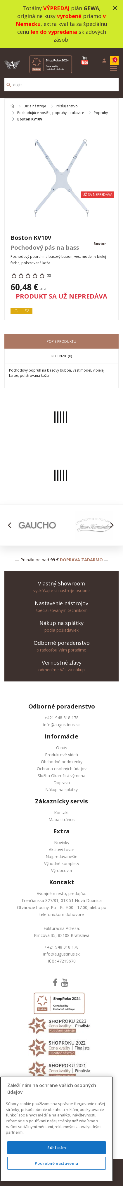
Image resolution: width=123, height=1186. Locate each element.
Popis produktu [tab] (61, 341)
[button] (11, 525)
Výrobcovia (61, 870)
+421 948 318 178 (61, 717)
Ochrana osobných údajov (61, 768)
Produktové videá (61, 754)
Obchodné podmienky (61, 761)
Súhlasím (56, 1147)
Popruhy (101, 113)
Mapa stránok (61, 819)
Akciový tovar (61, 849)
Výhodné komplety (61, 863)
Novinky (61, 842)
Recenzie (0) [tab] (61, 356)
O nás (61, 747)
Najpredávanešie (61, 856)
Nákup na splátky (61, 789)
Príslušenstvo (67, 106)
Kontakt (61, 812)
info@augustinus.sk (61, 724)
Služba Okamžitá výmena (61, 775)
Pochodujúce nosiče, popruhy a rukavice (50, 113)
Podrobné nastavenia (56, 1163)
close (115, 7)
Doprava (61, 782)
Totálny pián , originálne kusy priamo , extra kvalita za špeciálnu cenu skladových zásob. (61, 24)
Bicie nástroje (35, 106)
